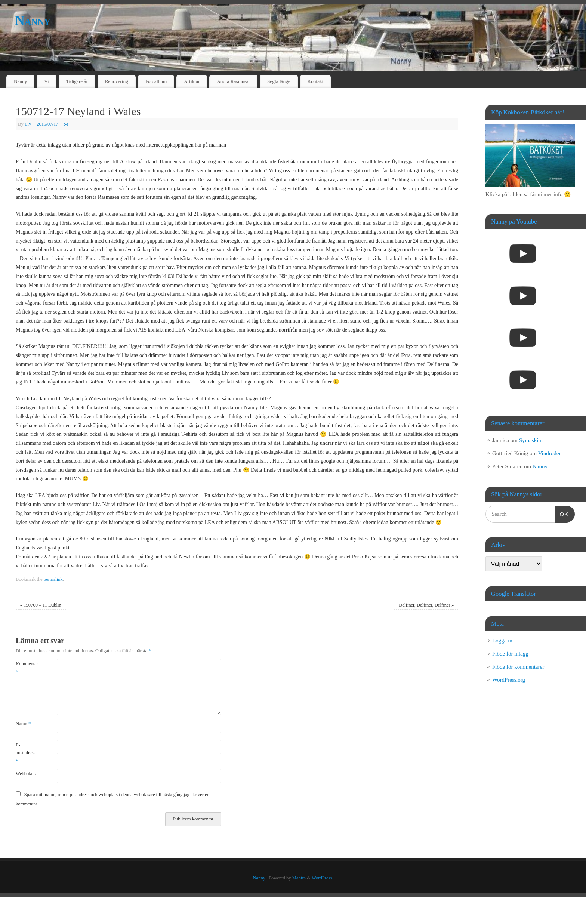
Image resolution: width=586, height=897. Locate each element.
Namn (23, 723)
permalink (53, 579)
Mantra (299, 878)
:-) (66, 124)
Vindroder (549, 453)
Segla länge (278, 81)
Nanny (32, 20)
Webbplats (26, 773)
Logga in (502, 641)
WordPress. (322, 878)
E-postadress (25, 753)
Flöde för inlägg (510, 654)
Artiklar (192, 81)
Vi (46, 81)
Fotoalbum (156, 81)
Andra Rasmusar (233, 81)
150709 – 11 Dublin (40, 605)
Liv (28, 124)
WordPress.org (508, 680)
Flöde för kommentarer (518, 667)
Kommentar (26, 667)
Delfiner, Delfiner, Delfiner (426, 605)
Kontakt (316, 81)
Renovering (116, 81)
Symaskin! (531, 440)
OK (562, 513)
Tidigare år (77, 81)
